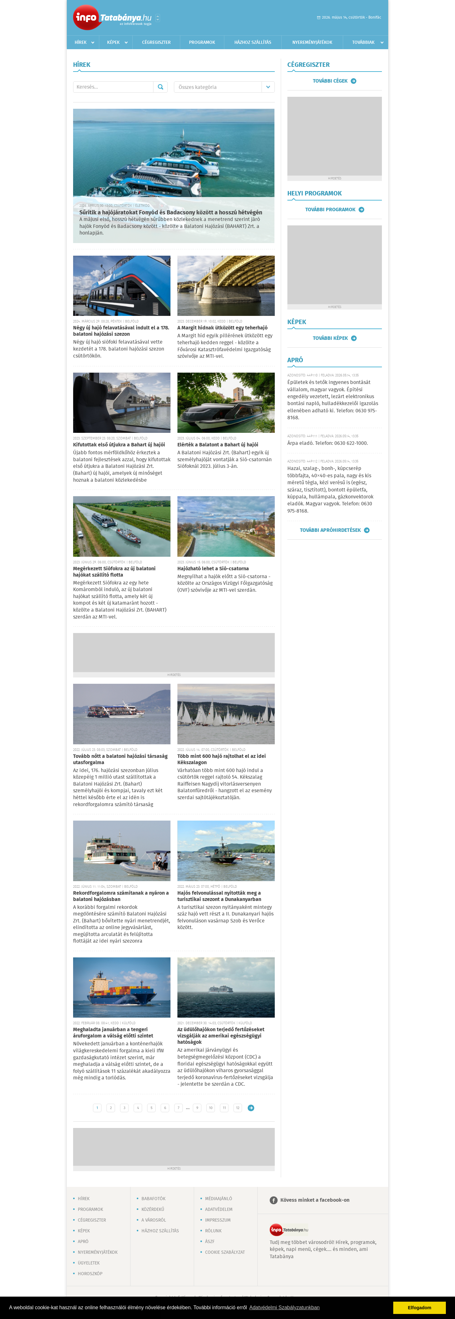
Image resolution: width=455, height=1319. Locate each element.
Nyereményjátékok (312, 42)
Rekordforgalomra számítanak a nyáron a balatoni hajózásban (121, 896)
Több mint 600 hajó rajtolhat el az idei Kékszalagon (221, 759)
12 (237, 1108)
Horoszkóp (90, 1273)
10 (211, 1108)
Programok (202, 42)
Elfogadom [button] (419, 1307)
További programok (330, 209)
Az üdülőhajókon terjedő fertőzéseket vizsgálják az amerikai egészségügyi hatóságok (220, 1036)
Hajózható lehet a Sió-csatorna (213, 569)
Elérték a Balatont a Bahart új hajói (217, 445)
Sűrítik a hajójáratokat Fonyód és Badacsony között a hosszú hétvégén (170, 212)
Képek (113, 42)
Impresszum (218, 1220)
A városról (153, 1220)
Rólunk (213, 1231)
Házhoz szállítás (252, 42)
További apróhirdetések (330, 530)
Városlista (157, 18)
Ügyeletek (89, 1263)
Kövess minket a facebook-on (314, 1200)
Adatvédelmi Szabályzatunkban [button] (284, 1307)
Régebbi (251, 1108)
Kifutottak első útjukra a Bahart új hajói (119, 445)
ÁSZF (210, 1241)
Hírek (81, 42)
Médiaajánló (218, 1198)
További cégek (330, 81)
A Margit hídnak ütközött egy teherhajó (222, 328)
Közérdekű (152, 1209)
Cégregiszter (156, 42)
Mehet (160, 87)
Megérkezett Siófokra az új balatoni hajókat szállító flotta (114, 572)
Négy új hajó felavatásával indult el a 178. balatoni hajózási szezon (121, 331)
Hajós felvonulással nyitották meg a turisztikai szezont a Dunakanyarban (219, 896)
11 (224, 1108)
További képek (330, 338)
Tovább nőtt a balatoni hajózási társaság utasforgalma (120, 759)
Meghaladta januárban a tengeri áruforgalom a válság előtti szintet (113, 1033)
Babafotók (153, 1198)
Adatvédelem (219, 1209)
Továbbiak (363, 42)
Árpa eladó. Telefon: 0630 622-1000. (327, 443)
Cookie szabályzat (225, 1252)
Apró (83, 1241)
